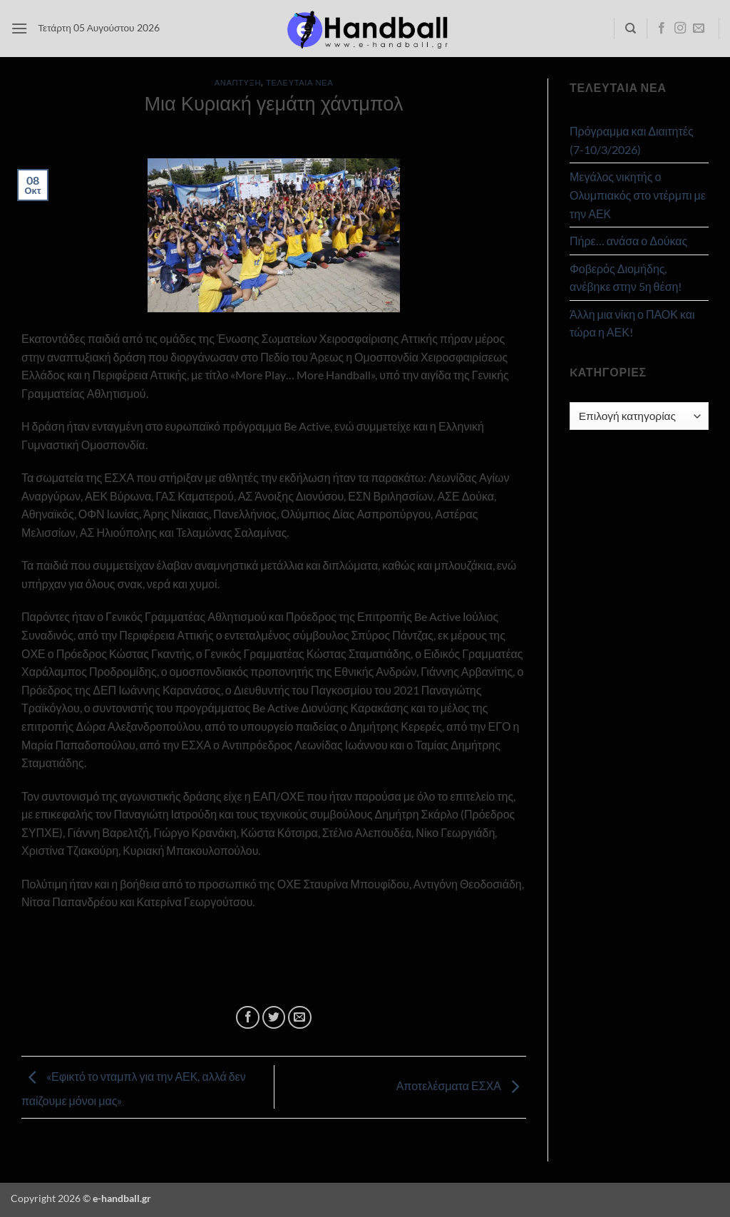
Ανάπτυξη (238, 82)
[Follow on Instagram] (680, 28)
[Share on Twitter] (274, 1017)
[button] (19, 28)
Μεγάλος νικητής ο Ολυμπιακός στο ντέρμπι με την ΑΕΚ (638, 195)
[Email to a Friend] (300, 1017)
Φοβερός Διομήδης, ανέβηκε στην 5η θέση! (626, 278)
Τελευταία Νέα (299, 82)
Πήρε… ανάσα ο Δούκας (628, 240)
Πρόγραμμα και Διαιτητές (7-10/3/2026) (632, 140)
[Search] (630, 28)
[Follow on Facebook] (661, 28)
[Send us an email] (698, 28)
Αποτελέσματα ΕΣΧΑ (461, 1085)
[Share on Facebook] (247, 1017)
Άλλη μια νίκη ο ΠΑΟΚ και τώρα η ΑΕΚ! (632, 323)
